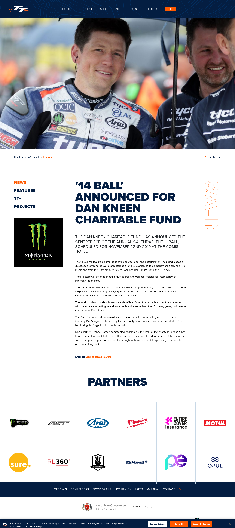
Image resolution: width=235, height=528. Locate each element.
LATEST (33, 157)
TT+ (170, 9)
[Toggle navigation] (223, 9)
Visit (118, 9)
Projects (24, 207)
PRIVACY (170, 519)
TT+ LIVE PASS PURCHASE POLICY (133, 519)
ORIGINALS (153, 9)
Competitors (80, 489)
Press (139, 489)
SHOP (103, 9)
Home (19, 157)
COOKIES (157, 519)
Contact (169, 489)
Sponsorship (102, 489)
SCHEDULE (86, 9)
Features (25, 190)
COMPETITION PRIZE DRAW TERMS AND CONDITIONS (58, 519)
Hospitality (123, 489)
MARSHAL (153, 489)
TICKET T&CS (108, 519)
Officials (60, 489)
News (48, 157)
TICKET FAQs (91, 519)
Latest (66, 9)
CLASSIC (134, 9)
